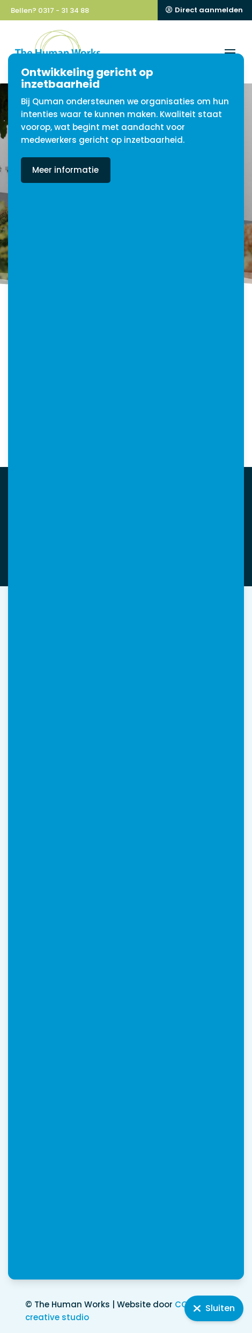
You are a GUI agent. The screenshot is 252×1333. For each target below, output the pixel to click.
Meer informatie (98, 169)
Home (37, 213)
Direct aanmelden (209, 10)
